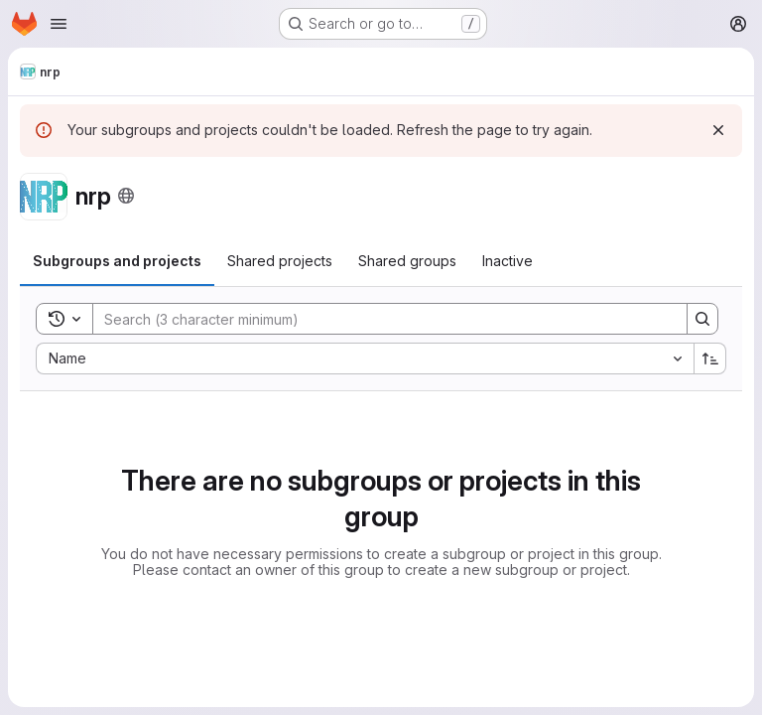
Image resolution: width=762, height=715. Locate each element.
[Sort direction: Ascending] (710, 358)
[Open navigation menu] (58, 24)
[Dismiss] (718, 130)
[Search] (380, 319)
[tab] (117, 261)
